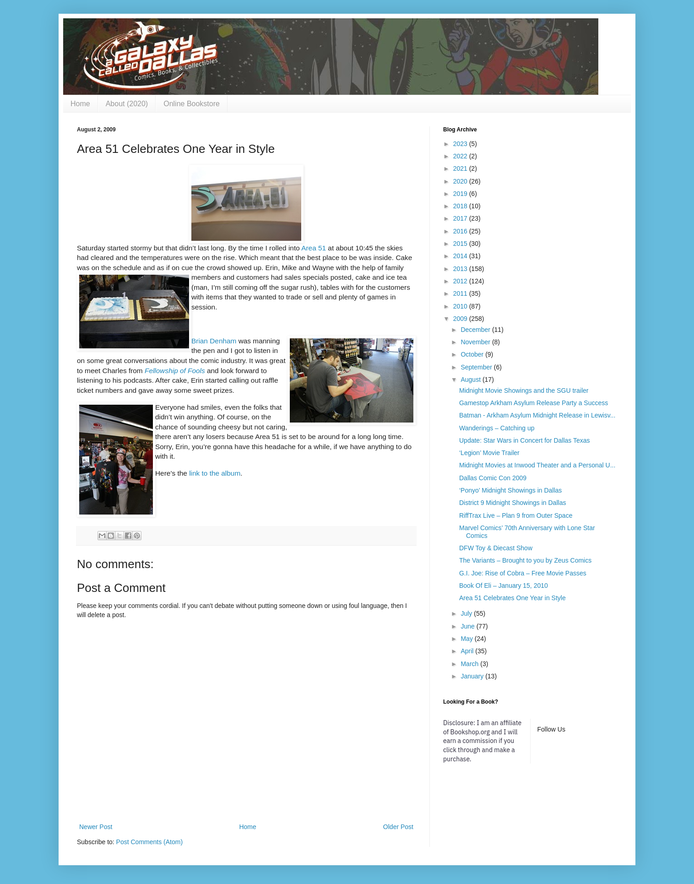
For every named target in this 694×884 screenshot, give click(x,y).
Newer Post (95, 826)
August (471, 379)
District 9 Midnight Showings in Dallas (512, 502)
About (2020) (127, 104)
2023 (461, 143)
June (468, 626)
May (467, 638)
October (473, 354)
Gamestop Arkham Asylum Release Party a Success (533, 403)
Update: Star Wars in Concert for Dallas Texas (524, 440)
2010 (461, 306)
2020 (461, 181)
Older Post (398, 826)
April (468, 651)
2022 (461, 156)
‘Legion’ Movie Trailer (489, 452)
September (477, 367)
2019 (461, 193)
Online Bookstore (191, 104)
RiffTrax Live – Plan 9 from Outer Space (515, 515)
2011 (461, 293)
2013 (461, 268)
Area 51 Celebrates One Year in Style (512, 598)
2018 (461, 206)
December (476, 329)
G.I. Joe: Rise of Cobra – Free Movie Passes (522, 573)
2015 (461, 243)
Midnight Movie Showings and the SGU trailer (523, 390)
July (467, 613)
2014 (461, 256)
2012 (461, 281)
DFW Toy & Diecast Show (495, 548)
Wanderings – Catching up (496, 428)
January (473, 676)
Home (80, 104)
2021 (461, 168)
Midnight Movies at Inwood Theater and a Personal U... (537, 465)
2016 (461, 231)
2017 (461, 218)
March (470, 663)
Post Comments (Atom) (149, 842)
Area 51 (313, 248)
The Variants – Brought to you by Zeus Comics (525, 560)
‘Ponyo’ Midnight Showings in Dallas (510, 490)
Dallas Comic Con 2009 (492, 478)
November (476, 342)
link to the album (214, 473)
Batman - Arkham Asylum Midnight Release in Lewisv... (537, 415)
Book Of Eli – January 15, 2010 (503, 585)
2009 (461, 318)
